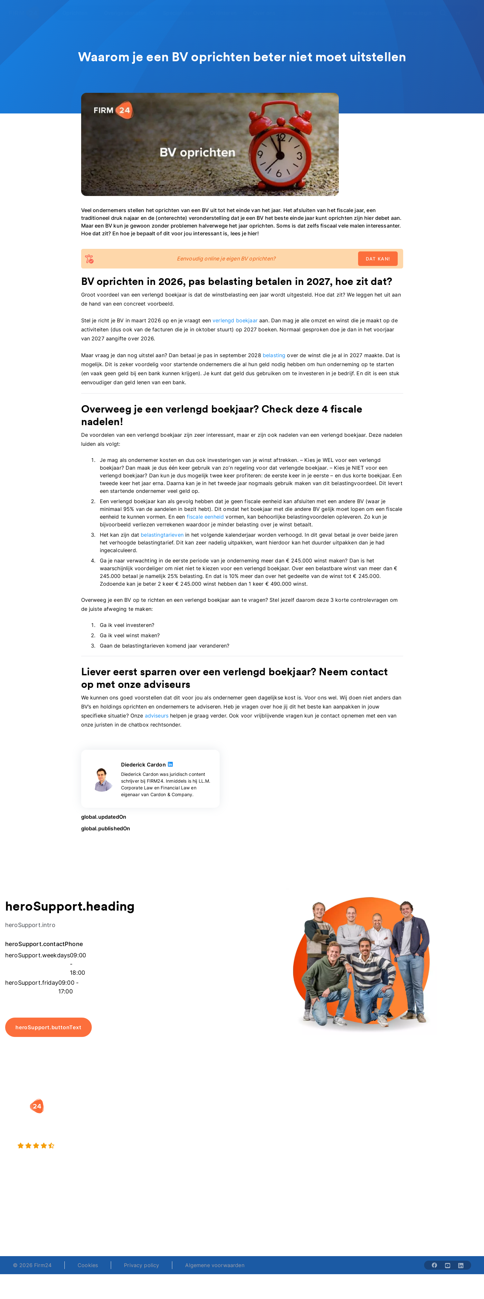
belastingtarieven (162, 535)
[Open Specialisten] (182, 12)
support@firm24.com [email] (278, 1221)
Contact (419, 1154)
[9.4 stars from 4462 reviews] (87, 1146)
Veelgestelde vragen (434, 1128)
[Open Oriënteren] (227, 12)
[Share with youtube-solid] (447, 1265)
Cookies (88, 1265)
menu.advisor (370, 13)
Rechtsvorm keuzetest (276, 1115)
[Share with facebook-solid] (434, 1265)
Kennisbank (423, 1141)
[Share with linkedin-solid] (460, 1265)
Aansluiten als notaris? (356, 1141)
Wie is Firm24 (345, 1115)
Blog (414, 1115)
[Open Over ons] (268, 12)
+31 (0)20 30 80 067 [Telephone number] (198, 1221)
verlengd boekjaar (235, 320)
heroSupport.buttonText (48, 1027)
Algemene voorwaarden (214, 1265)
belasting (274, 355)
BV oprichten (184, 1115)
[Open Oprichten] (78, 12)
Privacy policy (141, 1265)
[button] (199, 1103)
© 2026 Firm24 (32, 1265)
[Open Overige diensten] (129, 12)
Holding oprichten (190, 1128)
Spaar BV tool (265, 1141)
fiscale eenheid (205, 516)
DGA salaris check (271, 1128)
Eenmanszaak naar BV (195, 1141)
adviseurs (156, 715)
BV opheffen (183, 1154)
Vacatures (340, 1128)
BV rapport (262, 1154)
